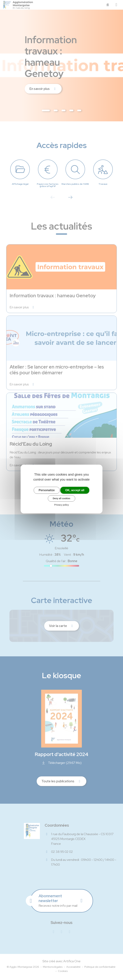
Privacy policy (61, 504)
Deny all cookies (61, 498)
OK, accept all (74, 490)
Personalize (47, 490)
